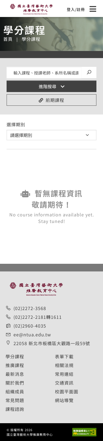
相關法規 (64, 365)
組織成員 (14, 391)
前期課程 (51, 100)
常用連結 (64, 374)
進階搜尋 (52, 86)
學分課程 (14, 356)
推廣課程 (14, 365)
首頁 (8, 39)
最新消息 (14, 374)
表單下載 (64, 356)
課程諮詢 (14, 409)
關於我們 (14, 382)
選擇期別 (16, 124)
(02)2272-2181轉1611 (37, 317)
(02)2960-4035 (29, 325)
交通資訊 (64, 382)
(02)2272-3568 (29, 308)
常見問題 (14, 400)
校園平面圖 (66, 391)
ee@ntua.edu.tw (32, 334)
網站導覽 (64, 400)
